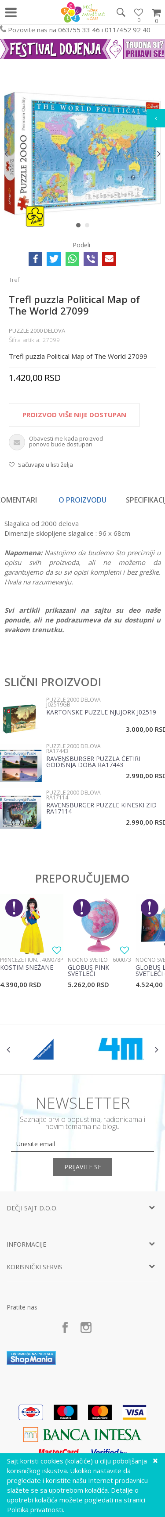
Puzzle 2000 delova (37, 330)
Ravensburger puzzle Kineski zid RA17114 (101, 808)
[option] (82, 153)
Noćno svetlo (88, 959)
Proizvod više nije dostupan (74, 414)
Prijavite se (82, 1167)
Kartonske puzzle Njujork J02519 (101, 712)
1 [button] (80, 227)
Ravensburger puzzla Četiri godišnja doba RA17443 (93, 762)
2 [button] (89, 227)
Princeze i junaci (21, 959)
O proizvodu (82, 500)
